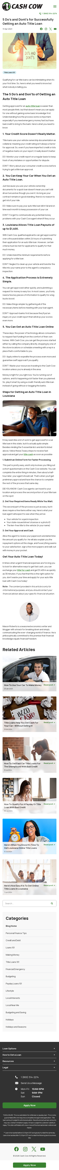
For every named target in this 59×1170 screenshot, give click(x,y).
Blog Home (11, 926)
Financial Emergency (15, 969)
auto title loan (33, 106)
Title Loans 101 (9, 72)
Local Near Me (12, 1005)
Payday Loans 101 (14, 983)
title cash (28, 454)
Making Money (12, 954)
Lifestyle (10, 990)
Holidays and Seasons (16, 1026)
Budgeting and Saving (16, 1012)
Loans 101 (10, 947)
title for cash (23, 570)
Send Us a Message (28, 1083)
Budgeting (11, 976)
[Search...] (29, 903)
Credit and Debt (13, 940)
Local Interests (13, 998)
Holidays (10, 1019)
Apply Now (29, 1105)
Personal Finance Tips (16, 933)
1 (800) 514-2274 (48, 13)
